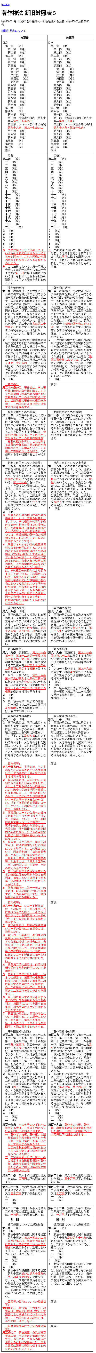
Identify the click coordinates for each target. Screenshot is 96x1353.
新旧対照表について (13, 30)
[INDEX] (5, 4)
